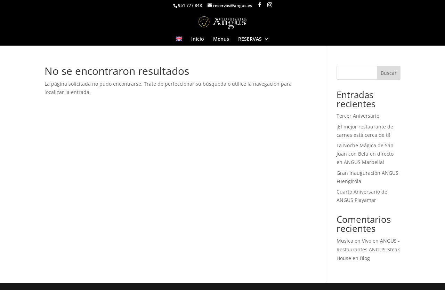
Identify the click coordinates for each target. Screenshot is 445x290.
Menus (221, 39)
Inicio (197, 39)
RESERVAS (250, 39)
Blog (365, 258)
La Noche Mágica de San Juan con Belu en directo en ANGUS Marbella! (365, 153)
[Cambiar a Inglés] (179, 41)
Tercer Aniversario (358, 115)
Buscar (389, 73)
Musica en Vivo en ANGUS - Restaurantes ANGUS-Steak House (368, 249)
